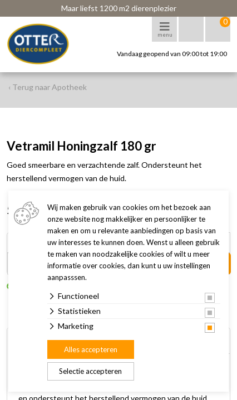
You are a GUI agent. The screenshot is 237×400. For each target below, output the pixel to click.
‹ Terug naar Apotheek (47, 87)
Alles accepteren (90, 349)
